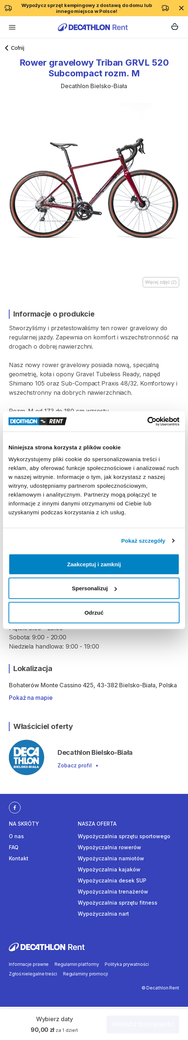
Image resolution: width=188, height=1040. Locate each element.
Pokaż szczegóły (143, 541)
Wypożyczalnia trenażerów (113, 891)
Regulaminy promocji (85, 974)
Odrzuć (94, 612)
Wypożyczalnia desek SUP (112, 880)
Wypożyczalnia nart (103, 914)
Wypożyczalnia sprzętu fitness (117, 902)
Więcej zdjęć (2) (161, 282)
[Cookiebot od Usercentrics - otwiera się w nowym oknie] (147, 421)
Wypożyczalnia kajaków (109, 869)
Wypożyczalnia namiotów (111, 858)
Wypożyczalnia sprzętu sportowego (124, 836)
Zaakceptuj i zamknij (94, 564)
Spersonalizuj (94, 588)
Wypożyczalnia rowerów (109, 847)
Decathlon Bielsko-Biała (94, 86)
